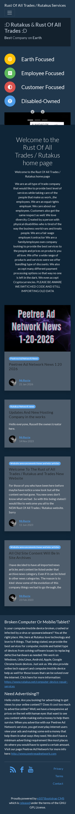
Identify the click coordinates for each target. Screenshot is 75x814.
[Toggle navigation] (9, 12)
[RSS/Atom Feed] (13, 770)
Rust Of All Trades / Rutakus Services (35, 5)
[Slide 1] (37, 120)
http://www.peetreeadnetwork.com (33, 753)
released (25, 803)
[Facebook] (22, 770)
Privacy (58, 768)
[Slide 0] (30, 120)
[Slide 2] (44, 120)
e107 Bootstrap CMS (50, 798)
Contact (58, 783)
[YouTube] (31, 770)
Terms (59, 776)
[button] (32, 112)
